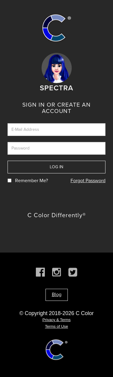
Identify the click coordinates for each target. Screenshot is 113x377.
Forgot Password (88, 181)
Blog (56, 295)
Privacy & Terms (56, 319)
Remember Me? (31, 181)
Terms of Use (56, 326)
